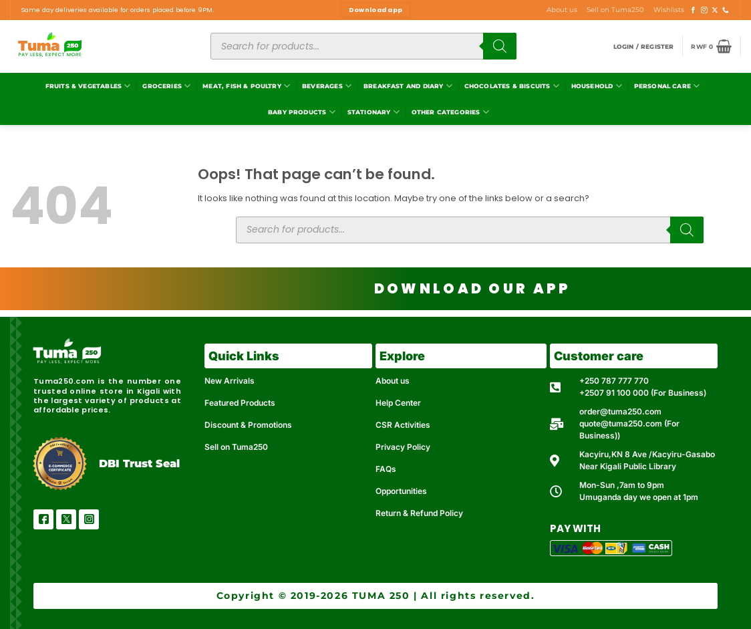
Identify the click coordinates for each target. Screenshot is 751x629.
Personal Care (667, 86)
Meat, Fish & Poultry (246, 86)
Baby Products (301, 112)
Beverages (326, 86)
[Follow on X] (715, 10)
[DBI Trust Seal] (60, 463)
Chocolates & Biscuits (511, 86)
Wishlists (668, 9)
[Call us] (725, 10)
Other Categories (450, 112)
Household (596, 86)
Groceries (166, 86)
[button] (643, 46)
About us (562, 9)
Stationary (373, 112)
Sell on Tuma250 (615, 9)
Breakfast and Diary (407, 86)
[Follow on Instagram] (704, 10)
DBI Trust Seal (139, 463)
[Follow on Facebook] (693, 10)
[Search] (499, 46)
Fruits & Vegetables (88, 86)
